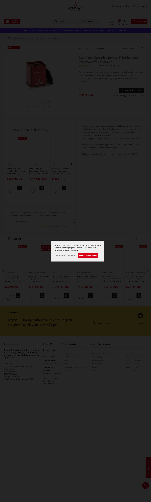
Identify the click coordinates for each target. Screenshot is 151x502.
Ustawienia (71, 255)
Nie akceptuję (60, 255)
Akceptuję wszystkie (88, 255)
